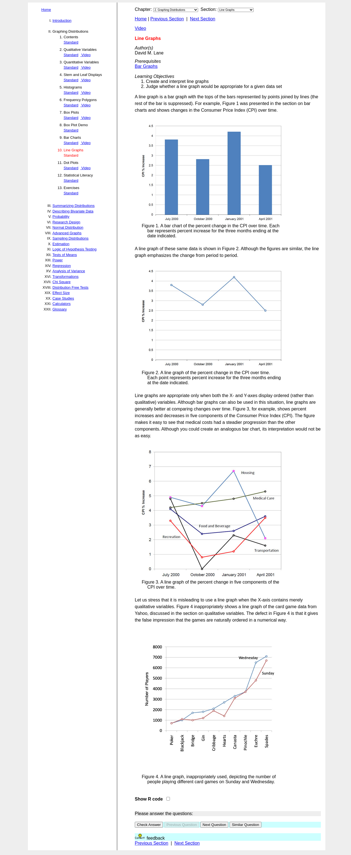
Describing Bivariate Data (72, 211)
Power (57, 260)
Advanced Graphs (66, 233)
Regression (61, 266)
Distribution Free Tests (70, 287)
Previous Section (167, 18)
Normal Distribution (67, 227)
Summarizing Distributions (73, 206)
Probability (60, 216)
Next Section (202, 18)
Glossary (59, 309)
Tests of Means (64, 255)
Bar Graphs (146, 66)
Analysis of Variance (68, 271)
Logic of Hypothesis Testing (74, 249)
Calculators (61, 304)
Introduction (61, 20)
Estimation (60, 244)
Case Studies (63, 298)
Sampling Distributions (70, 238)
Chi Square (61, 282)
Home (46, 10)
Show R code (150, 799)
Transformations (65, 276)
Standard (71, 42)
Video (85, 55)
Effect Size (61, 293)
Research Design (66, 222)
